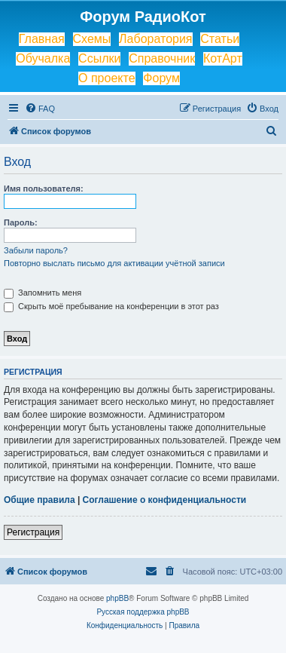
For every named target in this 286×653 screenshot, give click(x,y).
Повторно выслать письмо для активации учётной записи (114, 263)
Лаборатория (155, 38)
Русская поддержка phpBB (142, 612)
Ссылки (99, 58)
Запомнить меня (42, 292)
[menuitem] (40, 109)
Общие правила (39, 500)
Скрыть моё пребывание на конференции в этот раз (111, 306)
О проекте (106, 78)
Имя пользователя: (44, 188)
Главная (42, 38)
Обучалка (43, 58)
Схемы (92, 38)
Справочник (162, 58)
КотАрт (222, 58)
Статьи (219, 38)
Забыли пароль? (36, 250)
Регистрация (33, 532)
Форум (161, 78)
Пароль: (21, 222)
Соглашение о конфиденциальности (165, 500)
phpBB (117, 598)
